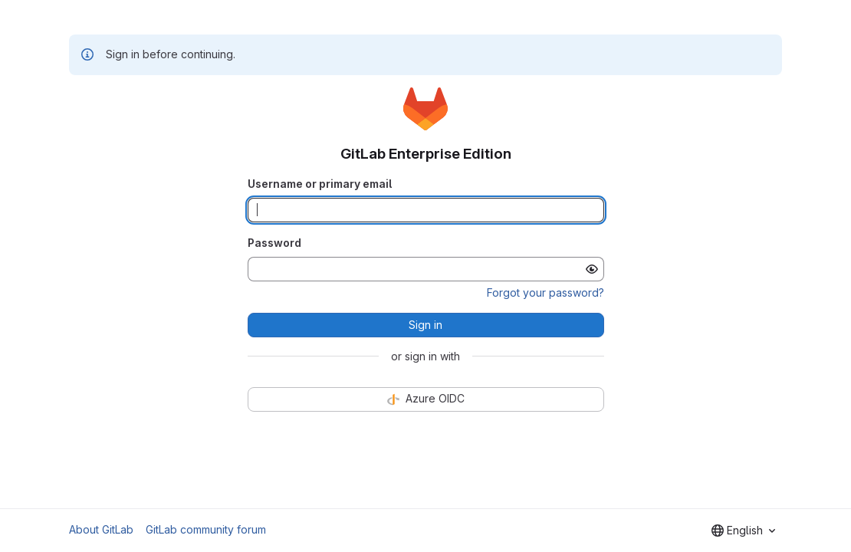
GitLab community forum (206, 529)
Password (274, 242)
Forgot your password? (545, 292)
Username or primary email (320, 183)
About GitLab (101, 529)
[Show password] (592, 269)
